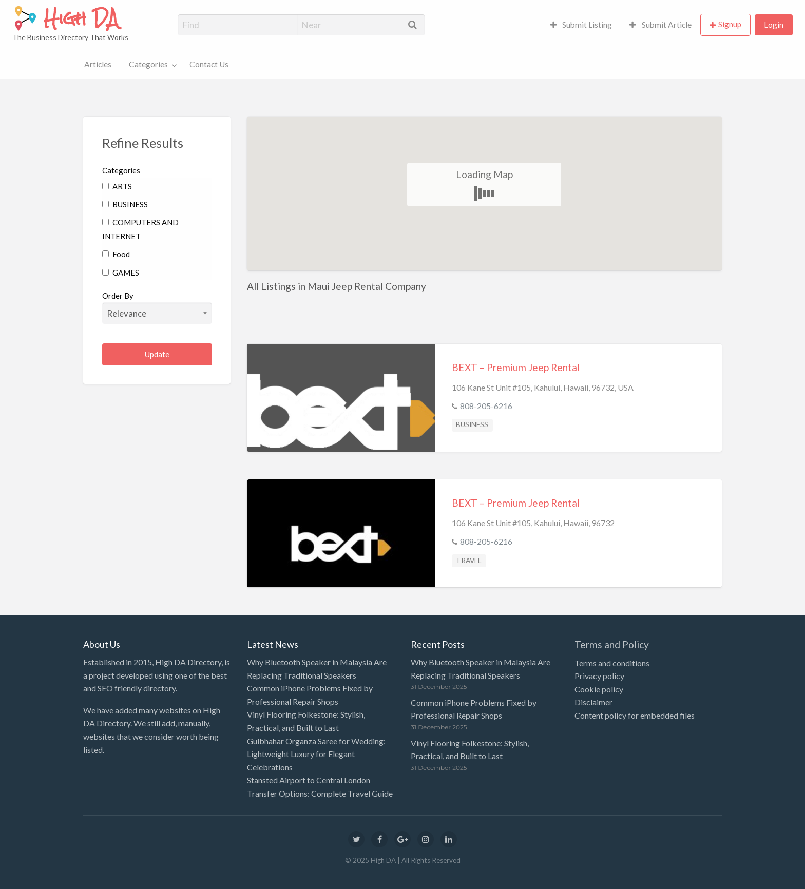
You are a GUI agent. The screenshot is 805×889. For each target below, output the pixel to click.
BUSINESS (125, 204)
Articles (97, 64)
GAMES (120, 272)
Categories (148, 64)
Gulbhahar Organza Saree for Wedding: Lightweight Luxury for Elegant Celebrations (316, 754)
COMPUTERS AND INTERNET (140, 229)
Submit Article (660, 24)
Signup (729, 24)
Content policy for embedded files (634, 715)
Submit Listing (581, 24)
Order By (157, 307)
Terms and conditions (611, 663)
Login (773, 24)
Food (116, 254)
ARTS (117, 186)
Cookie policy (598, 689)
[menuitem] (581, 25)
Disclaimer (593, 702)
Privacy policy (599, 676)
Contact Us (208, 64)
